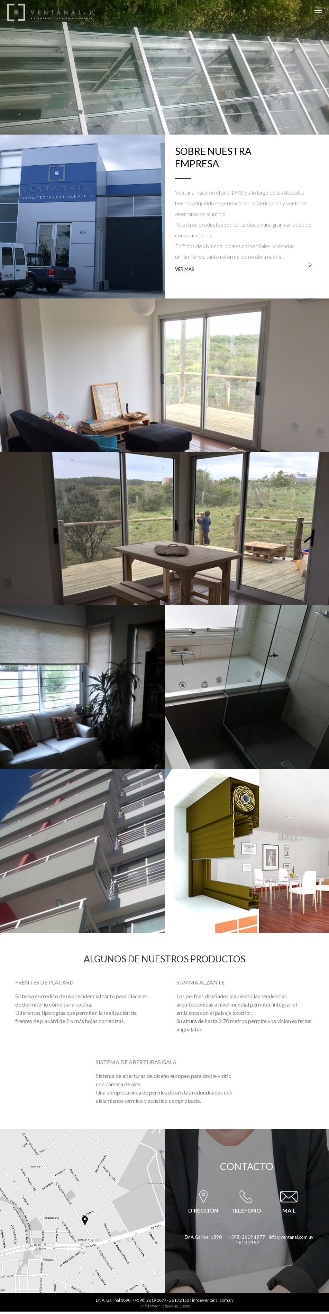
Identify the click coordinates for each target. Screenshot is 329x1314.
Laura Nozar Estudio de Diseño (164, 1306)
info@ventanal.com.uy (291, 1237)
